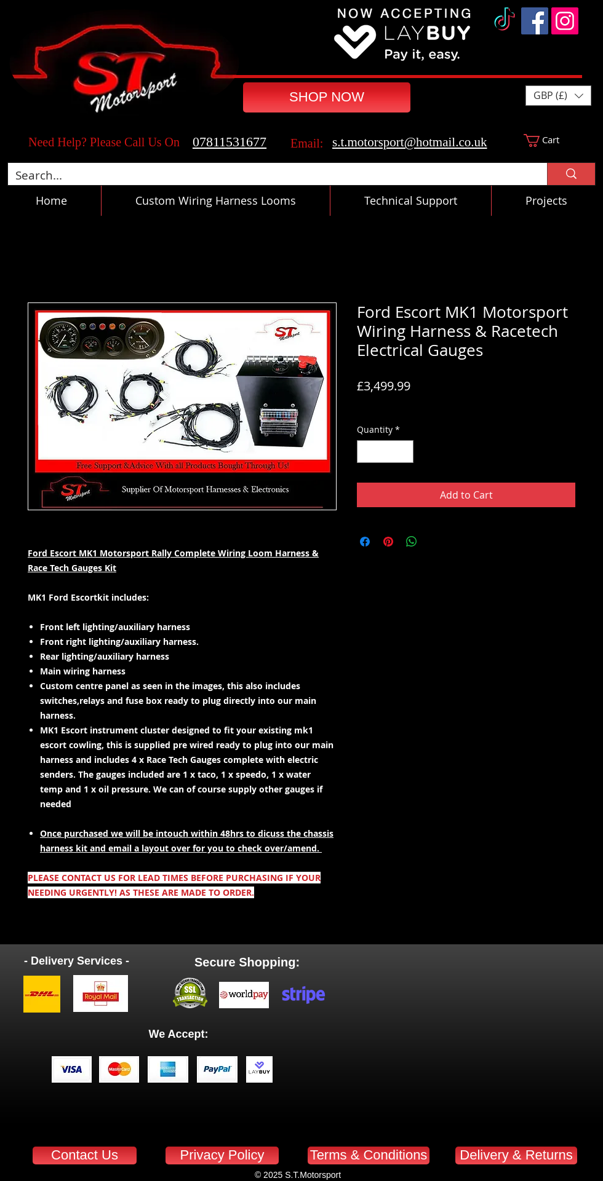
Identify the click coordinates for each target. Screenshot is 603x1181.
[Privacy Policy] (222, 1155)
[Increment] (404, 451)
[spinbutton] (385, 451)
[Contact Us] (85, 1155)
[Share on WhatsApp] (411, 541)
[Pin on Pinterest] (388, 541)
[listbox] (558, 95)
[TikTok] (504, 20)
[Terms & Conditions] (368, 1155)
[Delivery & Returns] (516, 1155)
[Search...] (268, 175)
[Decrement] (366, 451)
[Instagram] (564, 20)
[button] (558, 95)
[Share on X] (435, 541)
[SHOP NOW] (326, 97)
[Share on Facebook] (364, 541)
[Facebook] (534, 20)
